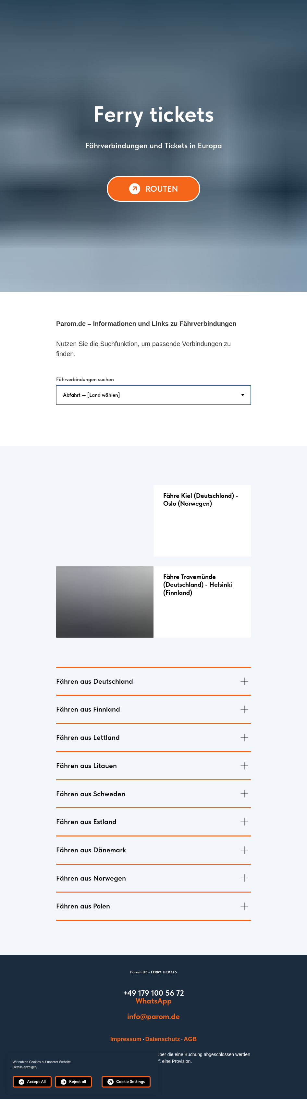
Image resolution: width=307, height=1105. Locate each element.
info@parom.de (153, 1016)
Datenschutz (162, 1039)
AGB (190, 1039)
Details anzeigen (25, 1067)
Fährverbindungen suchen (85, 379)
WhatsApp (154, 1000)
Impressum (125, 1039)
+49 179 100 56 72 (153, 993)
